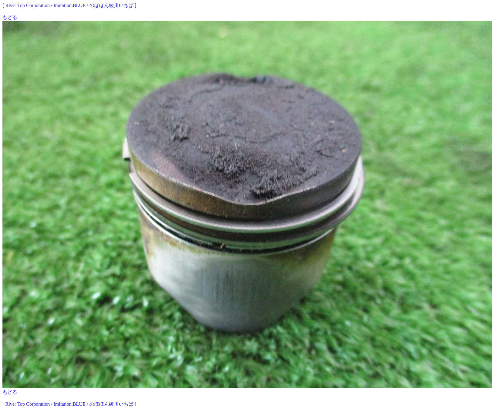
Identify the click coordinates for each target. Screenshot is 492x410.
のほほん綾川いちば (111, 5)
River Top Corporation (27, 5)
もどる (9, 17)
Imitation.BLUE (69, 5)
